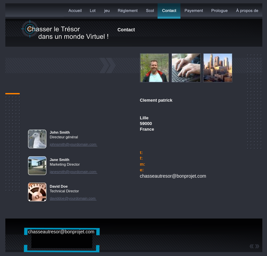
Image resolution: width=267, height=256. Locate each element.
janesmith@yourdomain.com (73, 172)
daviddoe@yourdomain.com (73, 198)
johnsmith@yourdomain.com (73, 144)
